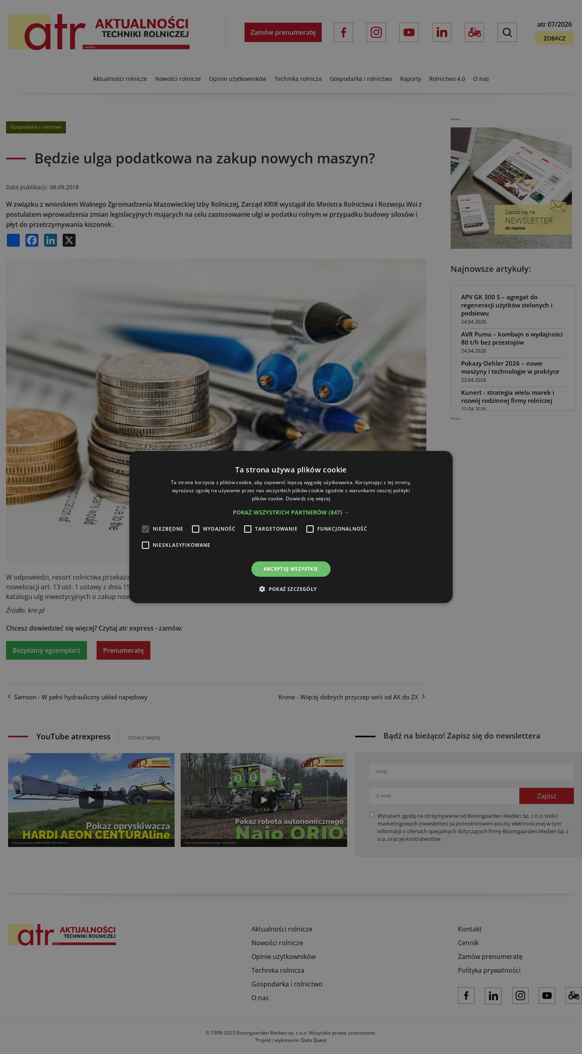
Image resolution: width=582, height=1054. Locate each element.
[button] (291, 512)
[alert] (291, 527)
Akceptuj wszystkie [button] (291, 568)
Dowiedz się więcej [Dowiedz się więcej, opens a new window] (308, 498)
